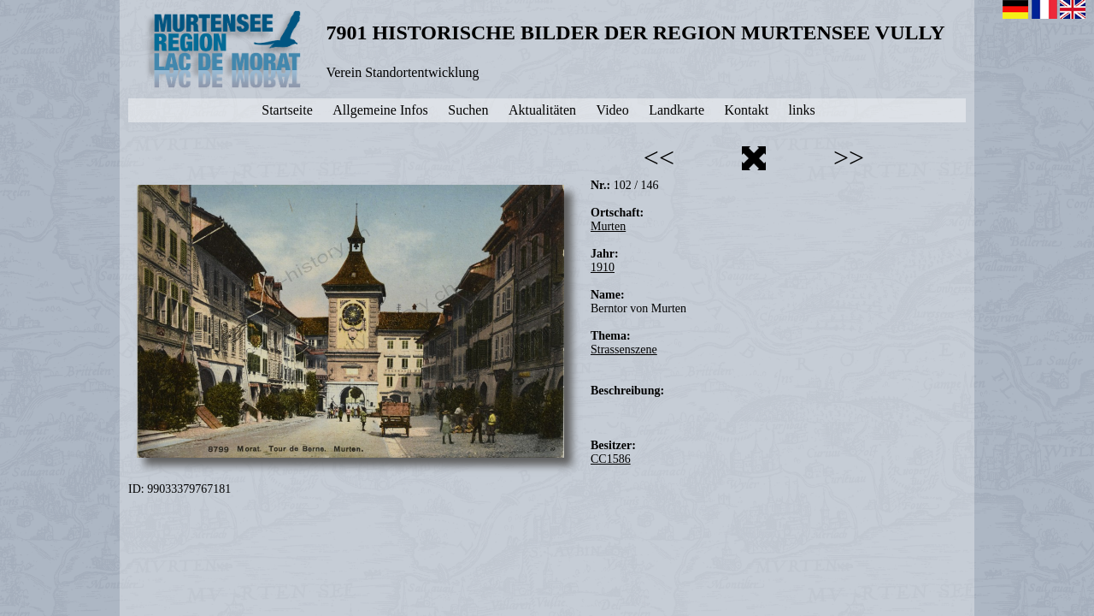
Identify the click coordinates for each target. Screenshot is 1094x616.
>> (848, 157)
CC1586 (611, 459)
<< (659, 157)
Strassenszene (624, 349)
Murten (608, 226)
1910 (603, 267)
